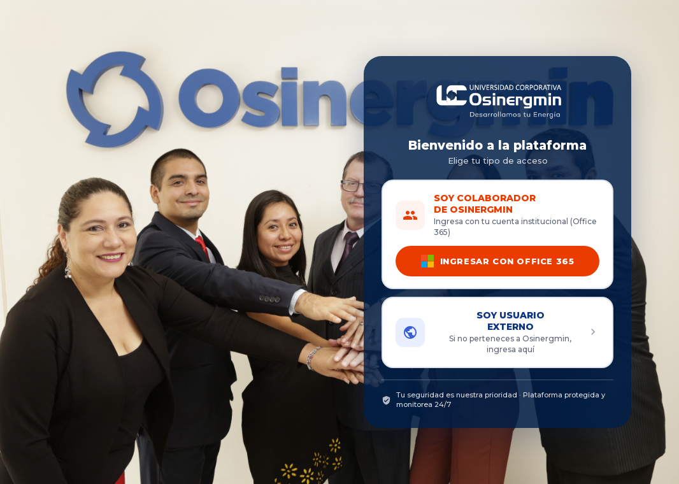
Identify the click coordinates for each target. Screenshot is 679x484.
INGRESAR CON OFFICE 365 (498, 261)
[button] (497, 332)
